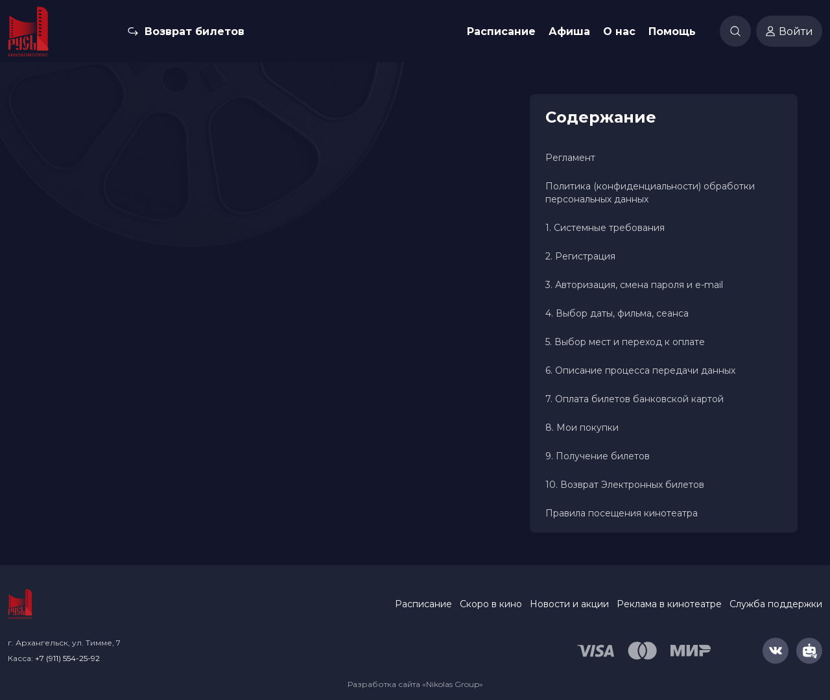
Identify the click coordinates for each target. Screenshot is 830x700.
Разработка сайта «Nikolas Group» (415, 684)
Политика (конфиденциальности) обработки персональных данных (650, 192)
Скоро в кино (491, 604)
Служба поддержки (775, 604)
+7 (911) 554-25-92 (67, 658)
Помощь (672, 31)
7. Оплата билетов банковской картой (634, 399)
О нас (619, 31)
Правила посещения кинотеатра (621, 513)
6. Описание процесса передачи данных (640, 370)
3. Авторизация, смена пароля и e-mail (634, 285)
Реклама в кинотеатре (669, 604)
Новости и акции (569, 604)
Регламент (570, 157)
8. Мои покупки (582, 427)
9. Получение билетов (597, 456)
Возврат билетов (194, 31)
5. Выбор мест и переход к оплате (625, 342)
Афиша (569, 31)
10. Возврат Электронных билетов (624, 484)
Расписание (501, 31)
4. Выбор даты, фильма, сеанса (617, 313)
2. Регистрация (580, 256)
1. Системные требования (605, 228)
